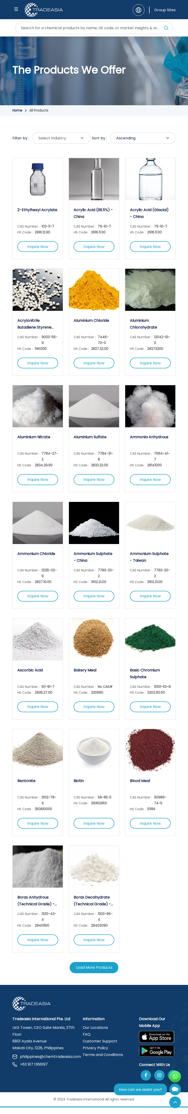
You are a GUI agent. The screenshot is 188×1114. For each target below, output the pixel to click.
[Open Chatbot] (175, 1090)
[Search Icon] (166, 28)
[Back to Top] (175, 1102)
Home (17, 110)
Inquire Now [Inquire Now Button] (38, 247)
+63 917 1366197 (30, 1071)
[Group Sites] (162, 10)
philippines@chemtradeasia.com (44, 1063)
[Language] (138, 10)
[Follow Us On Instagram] (159, 1082)
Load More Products (94, 974)
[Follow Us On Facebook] (146, 1082)
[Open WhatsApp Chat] (175, 1076)
